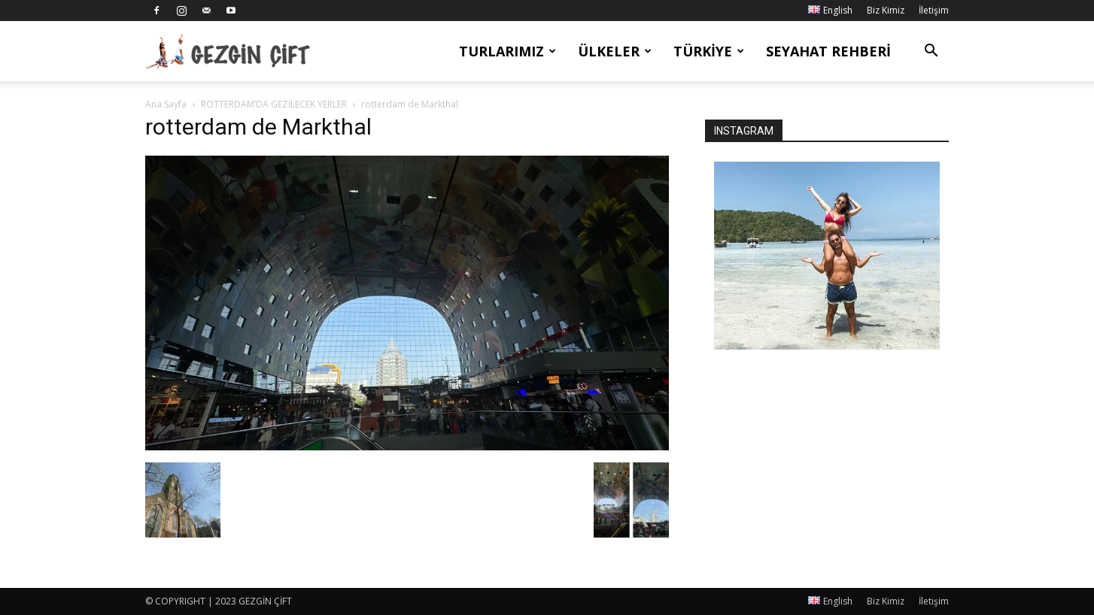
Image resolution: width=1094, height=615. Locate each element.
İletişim (934, 10)
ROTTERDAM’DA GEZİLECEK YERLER (274, 104)
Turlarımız (507, 51)
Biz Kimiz (885, 10)
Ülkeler (615, 51)
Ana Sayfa (166, 104)
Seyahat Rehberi (828, 51)
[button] (931, 52)
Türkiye (708, 51)
